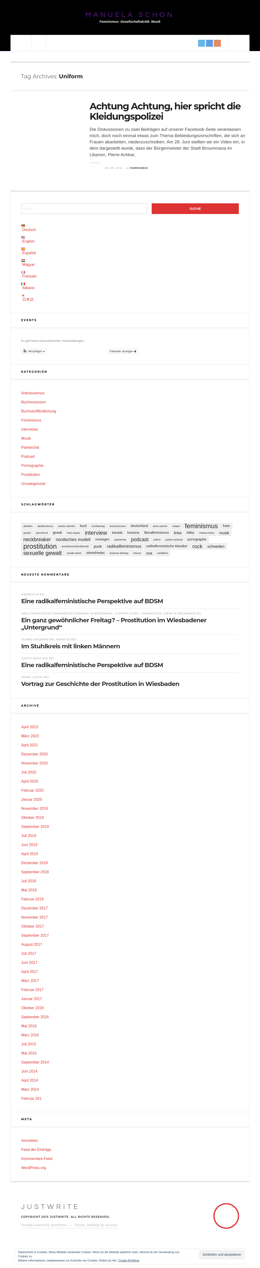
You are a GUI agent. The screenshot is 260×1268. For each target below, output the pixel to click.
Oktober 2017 (32, 926)
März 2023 (30, 736)
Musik (26, 438)
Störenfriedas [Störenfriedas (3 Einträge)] (95, 553)
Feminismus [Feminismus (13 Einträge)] (201, 526)
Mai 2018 (29, 890)
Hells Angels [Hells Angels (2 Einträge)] (73, 532)
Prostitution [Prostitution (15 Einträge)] (40, 546)
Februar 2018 (32, 899)
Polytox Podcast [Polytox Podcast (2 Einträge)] (174, 539)
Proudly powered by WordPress (44, 1225)
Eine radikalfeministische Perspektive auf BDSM (92, 601)
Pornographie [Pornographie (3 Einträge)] (197, 539)
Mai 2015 (29, 1053)
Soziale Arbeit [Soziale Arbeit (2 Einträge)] (74, 553)
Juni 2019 (29, 845)
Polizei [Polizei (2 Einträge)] (156, 539)
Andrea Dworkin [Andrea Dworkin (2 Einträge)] (66, 526)
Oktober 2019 (32, 818)
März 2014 (30, 1089)
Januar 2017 (31, 999)
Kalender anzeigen (123, 351)
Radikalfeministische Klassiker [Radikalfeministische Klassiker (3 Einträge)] (166, 546)
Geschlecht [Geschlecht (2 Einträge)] (42, 532)
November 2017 (34, 917)
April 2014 (29, 1080)
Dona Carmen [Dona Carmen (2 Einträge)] (160, 526)
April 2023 (29, 727)
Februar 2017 (32, 990)
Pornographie (32, 466)
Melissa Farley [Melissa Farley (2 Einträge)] (206, 532)
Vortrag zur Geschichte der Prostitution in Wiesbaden (100, 684)
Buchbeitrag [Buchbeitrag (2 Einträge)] (98, 526)
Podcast (28, 456)
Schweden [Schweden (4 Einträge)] (216, 546)
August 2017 (31, 944)
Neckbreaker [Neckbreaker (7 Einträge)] (37, 539)
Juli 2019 (28, 836)
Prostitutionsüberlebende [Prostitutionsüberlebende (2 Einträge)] (75, 546)
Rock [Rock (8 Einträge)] (197, 546)
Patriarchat (30, 447)
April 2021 (29, 745)
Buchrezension (33, 402)
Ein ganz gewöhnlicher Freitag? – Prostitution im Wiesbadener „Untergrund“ (113, 623)
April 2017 (29, 972)
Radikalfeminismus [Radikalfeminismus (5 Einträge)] (124, 546)
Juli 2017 (28, 953)
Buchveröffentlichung (38, 411)
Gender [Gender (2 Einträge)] (27, 532)
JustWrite (50, 1206)
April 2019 (29, 854)
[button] (33, 351)
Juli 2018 (28, 881)
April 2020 (29, 781)
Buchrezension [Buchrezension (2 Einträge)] (118, 526)
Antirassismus (32, 393)
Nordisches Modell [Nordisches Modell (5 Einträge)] (73, 539)
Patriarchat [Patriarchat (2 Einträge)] (120, 539)
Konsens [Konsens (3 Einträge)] (133, 532)
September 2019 (35, 827)
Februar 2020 (32, 790)
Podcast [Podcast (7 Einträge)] (139, 539)
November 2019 (34, 808)
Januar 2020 (31, 799)
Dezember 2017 (34, 908)
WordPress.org (33, 1168)
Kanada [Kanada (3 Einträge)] (117, 532)
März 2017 (30, 981)
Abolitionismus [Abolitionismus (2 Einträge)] (45, 526)
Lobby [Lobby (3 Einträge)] (190, 532)
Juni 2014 (29, 1071)
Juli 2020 (28, 772)
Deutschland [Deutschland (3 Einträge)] (139, 526)
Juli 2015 (28, 1044)
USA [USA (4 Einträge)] (149, 553)
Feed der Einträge (36, 1150)
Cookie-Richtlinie (128, 1260)
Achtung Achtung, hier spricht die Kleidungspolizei (164, 111)
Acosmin (111, 1225)
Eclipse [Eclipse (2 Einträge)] (176, 526)
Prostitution (30, 475)
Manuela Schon (130, 14)
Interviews (29, 429)
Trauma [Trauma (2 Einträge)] (137, 553)
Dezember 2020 (34, 754)
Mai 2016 (29, 1026)
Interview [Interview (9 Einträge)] (96, 533)
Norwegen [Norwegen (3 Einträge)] (102, 539)
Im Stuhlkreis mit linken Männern (70, 646)
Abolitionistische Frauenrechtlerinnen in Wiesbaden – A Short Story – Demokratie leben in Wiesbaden (108, 613)
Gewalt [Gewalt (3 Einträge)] (57, 532)
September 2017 (35, 935)
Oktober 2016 (32, 1008)
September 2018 (35, 872)
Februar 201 (31, 1098)
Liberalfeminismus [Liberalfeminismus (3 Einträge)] (156, 532)
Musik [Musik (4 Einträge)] (224, 533)
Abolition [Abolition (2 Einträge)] (28, 526)
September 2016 (35, 1017)
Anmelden (29, 1141)
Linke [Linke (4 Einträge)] (178, 533)
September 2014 (35, 1062)
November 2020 (34, 763)
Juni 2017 (29, 963)
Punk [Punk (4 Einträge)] (98, 546)
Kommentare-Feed (36, 1159)
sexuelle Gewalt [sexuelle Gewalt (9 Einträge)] (42, 553)
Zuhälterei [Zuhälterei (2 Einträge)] (162, 553)
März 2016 (30, 1035)
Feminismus (139, 168)
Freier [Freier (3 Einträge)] (226, 526)
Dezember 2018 (34, 863)
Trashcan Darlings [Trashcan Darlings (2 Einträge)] (118, 553)
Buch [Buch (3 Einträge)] (83, 526)
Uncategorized (33, 484)
